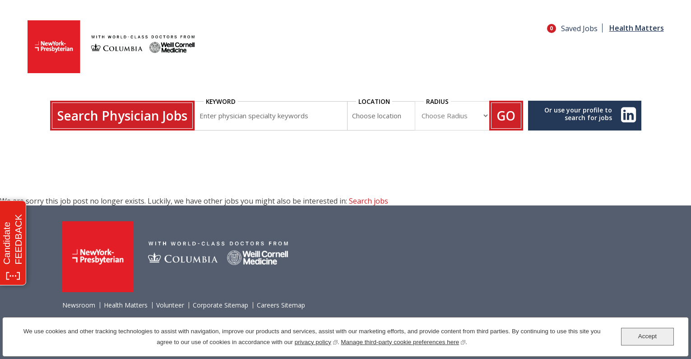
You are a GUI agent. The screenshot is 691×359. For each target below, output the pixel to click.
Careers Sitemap (281, 305)
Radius (437, 101)
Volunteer (170, 305)
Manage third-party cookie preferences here (403, 341)
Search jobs (368, 201)
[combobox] (381, 116)
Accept (647, 336)
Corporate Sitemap (220, 305)
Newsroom (78, 305)
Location (374, 101)
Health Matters (636, 28)
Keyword (221, 101)
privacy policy (316, 341)
